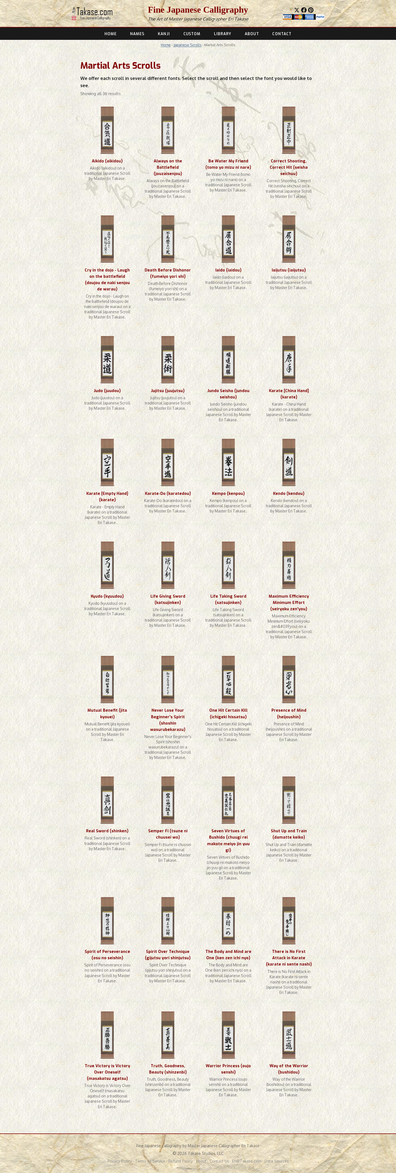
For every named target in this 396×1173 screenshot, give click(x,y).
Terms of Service (150, 1161)
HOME (111, 33)
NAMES (137, 33)
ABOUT (252, 33)
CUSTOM (192, 33)
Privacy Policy (120, 1161)
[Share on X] (296, 10)
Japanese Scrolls (188, 45)
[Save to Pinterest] (311, 10)
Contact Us (219, 1161)
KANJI (164, 33)
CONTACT (282, 33)
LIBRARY (223, 33)
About (201, 1161)
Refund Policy (180, 1161)
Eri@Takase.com (247, 1161)
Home (166, 45)
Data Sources (277, 1161)
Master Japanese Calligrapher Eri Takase (208, 19)
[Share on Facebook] (304, 10)
